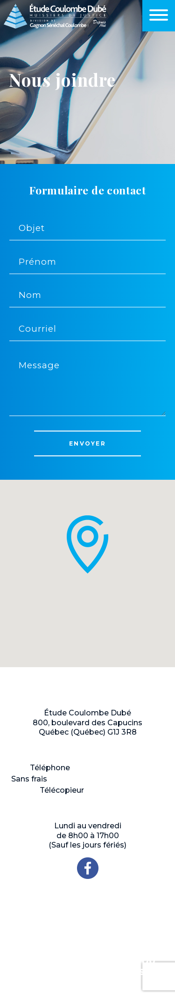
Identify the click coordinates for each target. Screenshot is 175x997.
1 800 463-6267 (80, 778)
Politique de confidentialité (70, 971)
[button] (88, 544)
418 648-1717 (98, 767)
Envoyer (87, 443)
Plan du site (149, 961)
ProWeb (93, 963)
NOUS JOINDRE (88, 906)
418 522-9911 (111, 790)
